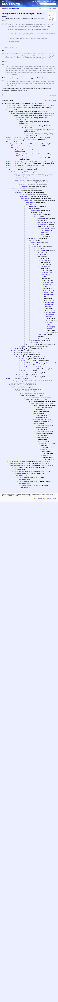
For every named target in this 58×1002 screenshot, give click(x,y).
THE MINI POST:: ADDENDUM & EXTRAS (19, 166)
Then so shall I (13, 188)
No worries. (22, 184)
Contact (54, 498)
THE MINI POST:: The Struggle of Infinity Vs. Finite (21, 140)
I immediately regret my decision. (19, 381)
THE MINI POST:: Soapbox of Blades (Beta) (19, 164)
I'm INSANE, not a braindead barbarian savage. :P (31, 176)
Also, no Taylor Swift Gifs (21, 174)
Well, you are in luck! (20, 180)
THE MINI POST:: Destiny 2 (12, 103)
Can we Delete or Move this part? (19, 461)
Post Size (14, 351)
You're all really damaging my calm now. (49, 294)
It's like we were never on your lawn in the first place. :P (48, 230)
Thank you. (12, 170)
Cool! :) (16, 353)
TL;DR (8, 379)
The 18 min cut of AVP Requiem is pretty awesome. (39, 363)
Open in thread (52, 8)
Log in (48, 1)
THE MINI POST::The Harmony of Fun (17, 138)
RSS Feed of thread (51, 100)
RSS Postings (38, 498)
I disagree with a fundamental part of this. (21, 144)
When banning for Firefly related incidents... (47, 274)
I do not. (13, 383)
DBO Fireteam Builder (40, 1)
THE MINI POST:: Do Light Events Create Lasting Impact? (23, 107)
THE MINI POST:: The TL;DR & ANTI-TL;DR (19, 105)
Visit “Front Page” (6, 1)
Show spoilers (43, 8)
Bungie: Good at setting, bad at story (20, 111)
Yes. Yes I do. (45, 260)
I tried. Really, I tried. (12, 168)
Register (54, 1)
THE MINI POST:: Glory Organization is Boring (20, 162)
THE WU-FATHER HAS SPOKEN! (24, 467)
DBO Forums (11, 3)
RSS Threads (47, 498)
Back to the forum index (11, 8)
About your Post (43, 437)
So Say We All (23, 347)
